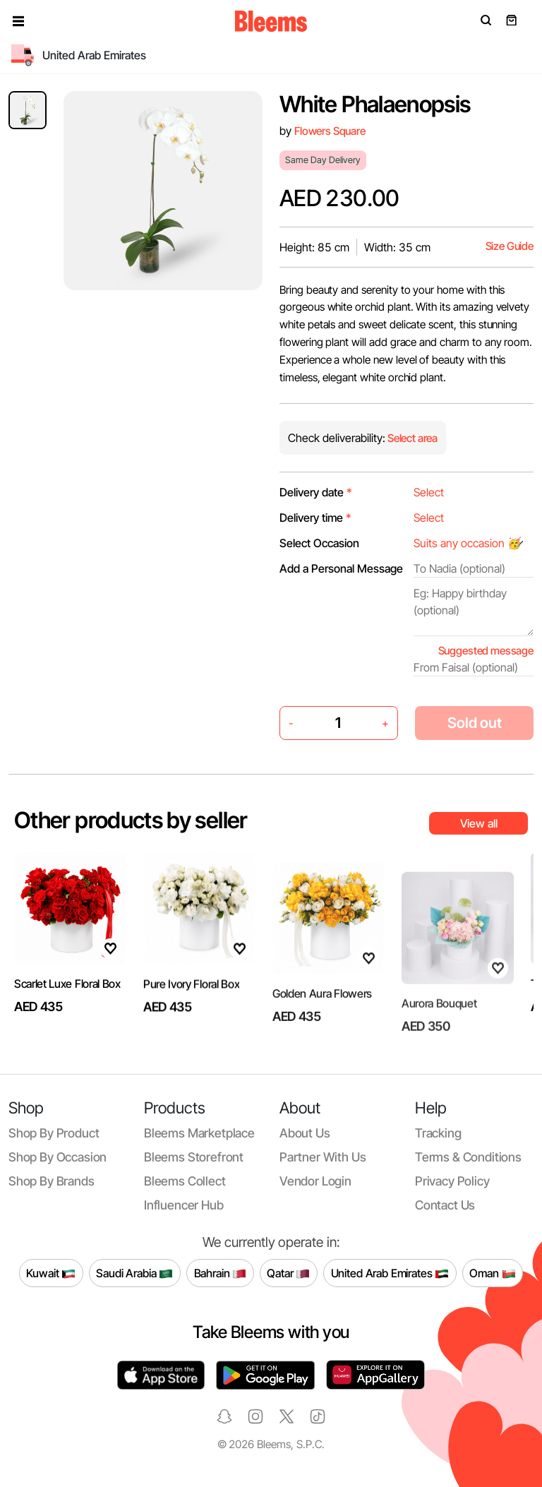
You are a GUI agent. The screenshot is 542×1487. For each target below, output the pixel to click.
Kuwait (51, 1273)
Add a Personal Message (341, 568)
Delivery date (315, 492)
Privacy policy (452, 1181)
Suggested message (486, 650)
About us (304, 1132)
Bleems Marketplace (199, 1132)
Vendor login (315, 1181)
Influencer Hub (184, 1205)
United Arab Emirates (390, 1273)
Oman (492, 1273)
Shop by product (53, 1132)
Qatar (288, 1273)
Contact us (445, 1205)
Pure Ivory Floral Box (191, 1017)
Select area (411, 438)
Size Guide (510, 246)
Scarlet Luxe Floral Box (67, 986)
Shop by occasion (57, 1156)
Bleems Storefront (193, 1156)
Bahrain (220, 1273)
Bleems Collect (185, 1181)
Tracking (438, 1132)
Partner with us (322, 1156)
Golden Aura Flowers (322, 1030)
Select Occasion (319, 543)
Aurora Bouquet (439, 1034)
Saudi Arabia (134, 1273)
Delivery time (315, 517)
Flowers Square (330, 131)
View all (479, 823)
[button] (18, 21)
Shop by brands (51, 1181)
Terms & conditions (468, 1156)
